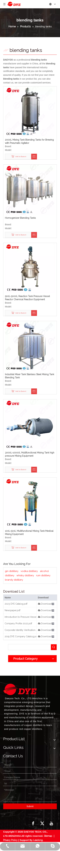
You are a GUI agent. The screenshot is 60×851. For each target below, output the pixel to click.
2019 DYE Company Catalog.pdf (21, 636)
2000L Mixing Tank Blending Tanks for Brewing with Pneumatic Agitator (29, 141)
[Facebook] (33, 823)
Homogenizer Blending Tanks (20, 218)
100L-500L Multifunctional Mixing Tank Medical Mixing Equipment (29, 532)
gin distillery (11, 571)
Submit (30, 806)
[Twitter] (42, 823)
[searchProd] (29, 647)
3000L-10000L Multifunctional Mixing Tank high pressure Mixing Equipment (29, 454)
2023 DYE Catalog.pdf (16, 604)
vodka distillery (29, 571)
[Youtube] (51, 823)
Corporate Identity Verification (20, 630)
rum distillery (43, 575)
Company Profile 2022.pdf (18, 623)
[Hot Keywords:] (54, 647)
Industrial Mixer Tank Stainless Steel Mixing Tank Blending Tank (29, 376)
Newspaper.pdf (12, 610)
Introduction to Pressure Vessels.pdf (23, 617)
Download (45, 604)
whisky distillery (25, 575)
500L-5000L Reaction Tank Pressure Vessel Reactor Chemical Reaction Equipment (27, 298)
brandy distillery (14, 579)
